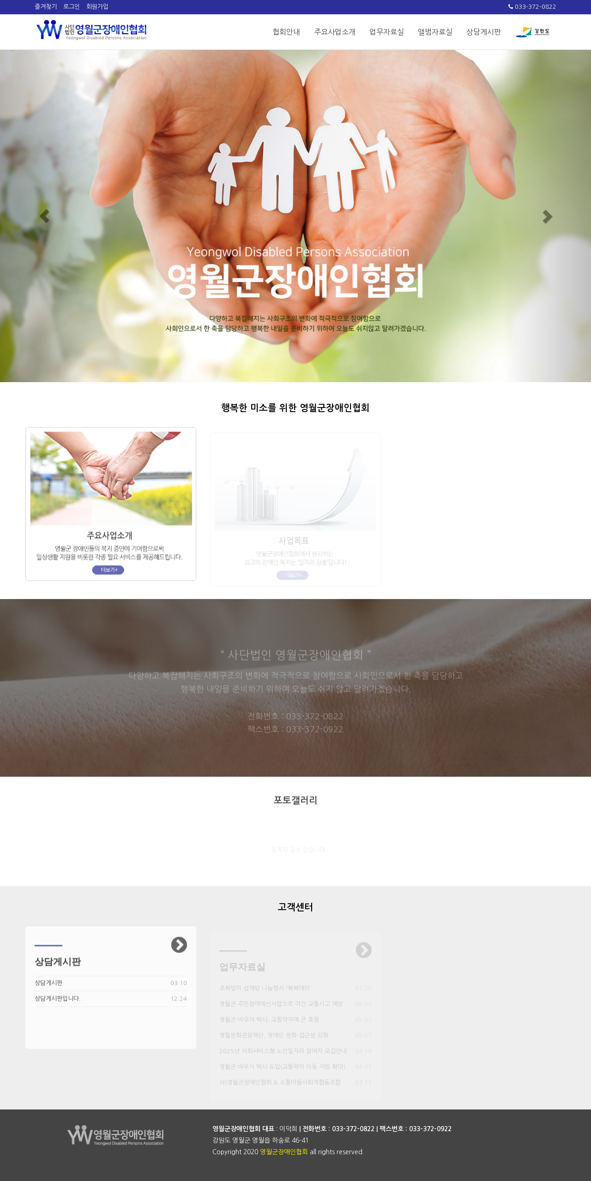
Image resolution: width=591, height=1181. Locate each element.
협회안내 (286, 32)
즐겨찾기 (46, 7)
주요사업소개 (335, 32)
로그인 (71, 7)
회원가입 (97, 7)
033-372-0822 (532, 7)
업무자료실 (386, 32)
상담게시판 (483, 32)
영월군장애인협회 (284, 1152)
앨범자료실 (435, 32)
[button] (44, 216)
